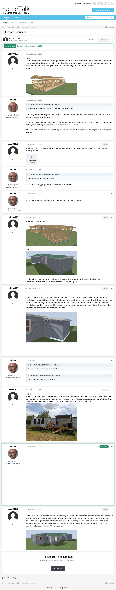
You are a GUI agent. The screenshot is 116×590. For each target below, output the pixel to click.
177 (16, 115)
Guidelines (23, 22)
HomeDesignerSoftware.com (82, 3)
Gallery (14, 22)
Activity (15, 17)
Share (92, 39)
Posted (34, 54)
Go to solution (10, 46)
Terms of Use (51, 588)
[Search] (97, 17)
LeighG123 (16, 38)
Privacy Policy (63, 588)
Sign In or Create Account (103, 10)
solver (13, 100)
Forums (4, 22)
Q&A (25, 41)
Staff (32, 22)
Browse (6, 18)
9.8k (10, 115)
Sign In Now (58, 568)
